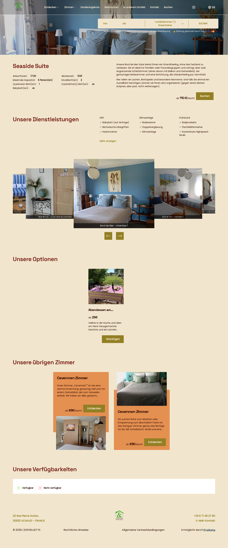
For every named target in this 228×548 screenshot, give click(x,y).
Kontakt (154, 7)
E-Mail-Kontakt (205, 521)
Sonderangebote (89, 7)
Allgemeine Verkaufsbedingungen (143, 530)
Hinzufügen (113, 339)
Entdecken (51, 7)
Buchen (168, 7)
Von (105, 23)
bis (124, 23)
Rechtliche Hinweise (76, 530)
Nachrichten (111, 7)
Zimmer (69, 7)
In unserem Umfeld (134, 7)
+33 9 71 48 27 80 (204, 516)
